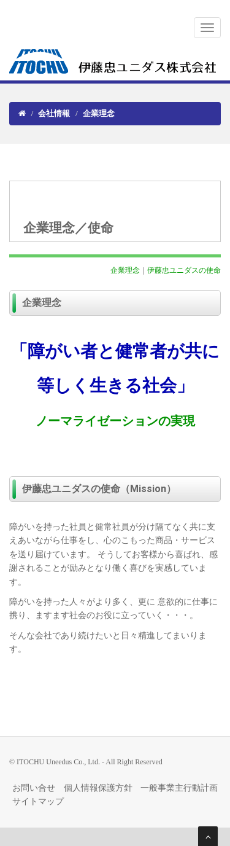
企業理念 (125, 270)
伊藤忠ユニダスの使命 (184, 270)
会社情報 (54, 113)
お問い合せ (33, 788)
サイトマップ (38, 801)
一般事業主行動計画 (179, 788)
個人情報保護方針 (98, 788)
